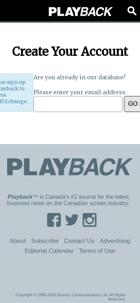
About (18, 240)
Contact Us (79, 240)
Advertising (115, 240)
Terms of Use (97, 250)
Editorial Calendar (49, 250)
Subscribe (44, 240)
